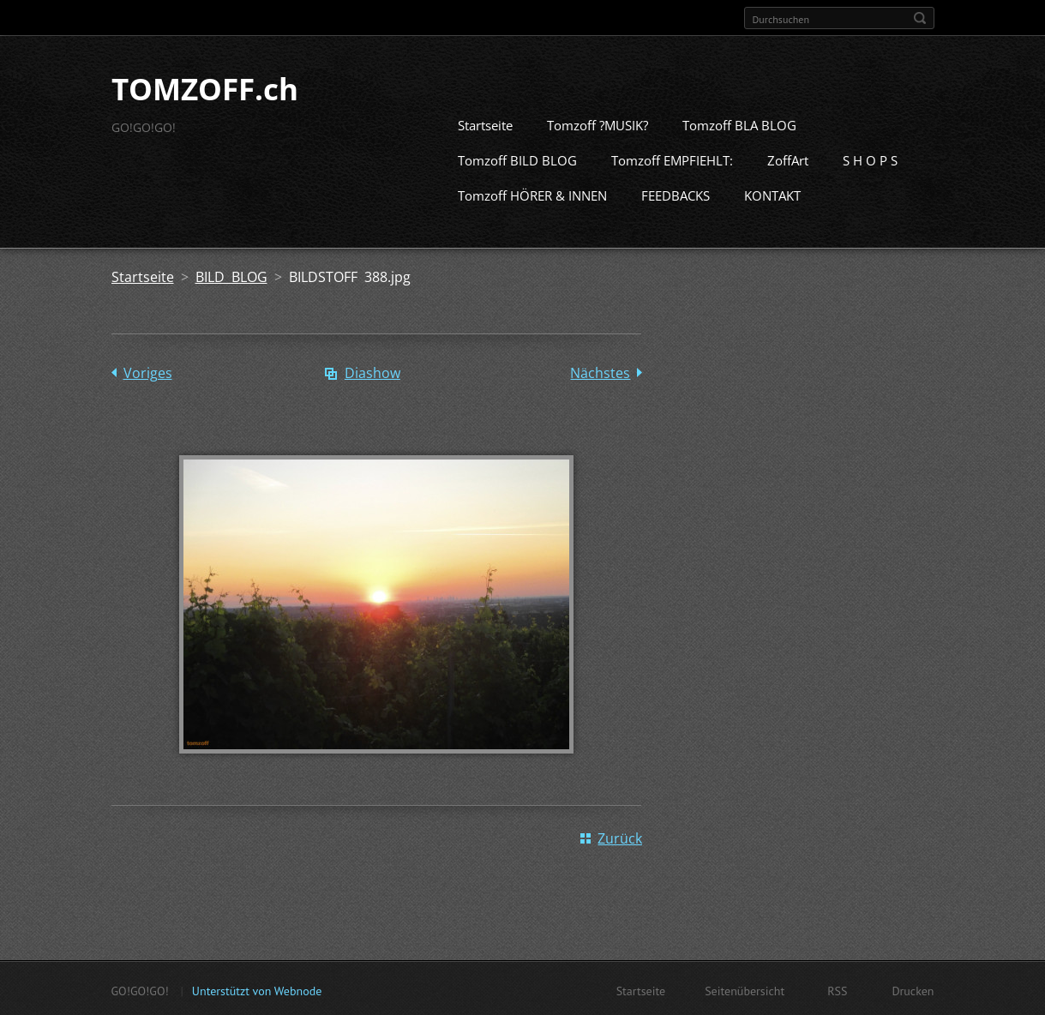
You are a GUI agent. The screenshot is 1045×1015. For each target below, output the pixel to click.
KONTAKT (772, 193)
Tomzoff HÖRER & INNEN (532, 193)
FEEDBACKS (675, 193)
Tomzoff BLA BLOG (739, 123)
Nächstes (600, 371)
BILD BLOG (231, 275)
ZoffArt (787, 158)
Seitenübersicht (744, 989)
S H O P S (870, 158)
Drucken (913, 989)
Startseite (485, 123)
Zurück (620, 836)
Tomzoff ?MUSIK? (597, 123)
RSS (837, 989)
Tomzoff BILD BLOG (517, 158)
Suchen (919, 18)
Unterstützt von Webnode (256, 989)
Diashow (372, 371)
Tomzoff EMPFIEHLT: (672, 158)
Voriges (147, 371)
